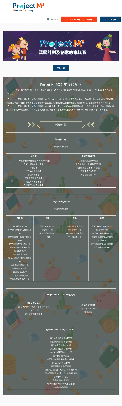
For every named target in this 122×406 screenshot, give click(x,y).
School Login (110, 19)
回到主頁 (61, 68)
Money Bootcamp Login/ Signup (79, 19)
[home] (28, 7)
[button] (53, 19)
